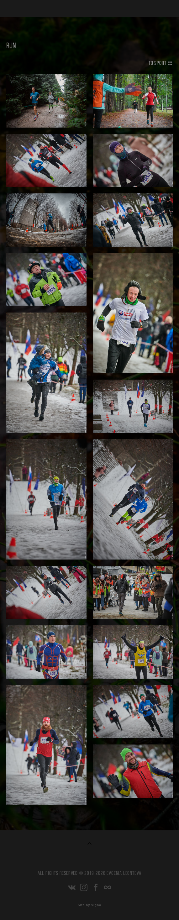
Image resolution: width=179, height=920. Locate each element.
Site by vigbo (89, 905)
